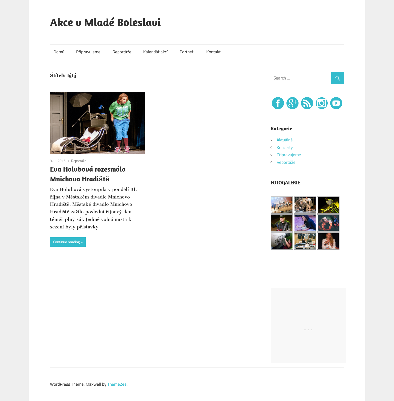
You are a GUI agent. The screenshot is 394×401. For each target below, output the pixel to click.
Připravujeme (88, 52)
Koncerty (285, 147)
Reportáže (122, 52)
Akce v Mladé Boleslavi (105, 22)
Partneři (187, 52)
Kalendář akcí (155, 52)
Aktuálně (285, 140)
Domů (59, 52)
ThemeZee (117, 384)
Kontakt (213, 52)
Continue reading (66, 242)
